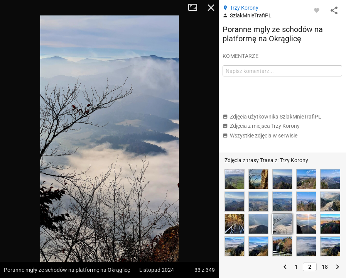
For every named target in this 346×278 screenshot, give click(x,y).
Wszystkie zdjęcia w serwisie (260, 135)
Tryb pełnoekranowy (195, 7)
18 (325, 267)
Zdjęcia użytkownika (272, 117)
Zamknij (211, 7)
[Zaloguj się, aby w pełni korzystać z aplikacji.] (317, 10)
